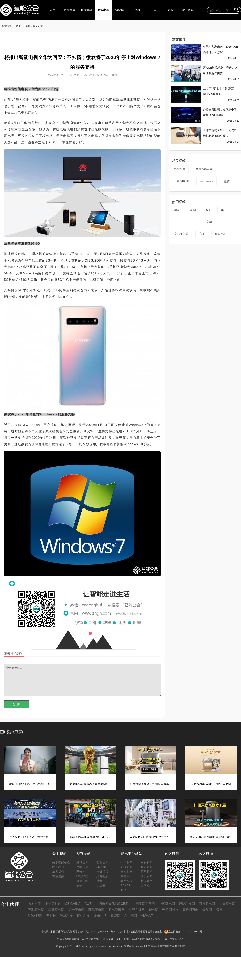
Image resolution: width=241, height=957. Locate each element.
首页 (52, 10)
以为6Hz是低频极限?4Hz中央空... (151, 837)
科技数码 (86, 10)
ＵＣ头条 (126, 871)
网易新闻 (147, 862)
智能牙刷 (220, 233)
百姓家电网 (207, 903)
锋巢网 (207, 909)
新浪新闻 (126, 867)
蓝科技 (51, 915)
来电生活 (100, 915)
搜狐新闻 (147, 876)
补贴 (193, 210)
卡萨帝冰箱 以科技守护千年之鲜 (211, 784)
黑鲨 (177, 210)
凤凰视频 (82, 880)
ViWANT (147, 915)
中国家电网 (167, 903)
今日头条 (126, 862)
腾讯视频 (82, 862)
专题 (154, 10)
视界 (171, 10)
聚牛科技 (83, 915)
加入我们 (58, 871)
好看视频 (102, 876)
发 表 (16, 704)
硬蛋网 (115, 915)
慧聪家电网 (36, 909)
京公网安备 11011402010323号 (183, 932)
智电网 (153, 909)
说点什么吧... (82, 680)
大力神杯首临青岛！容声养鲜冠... (90, 784)
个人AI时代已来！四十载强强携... (30, 837)
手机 (201, 233)
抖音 (99, 880)
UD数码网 (35, 915)
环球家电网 (96, 909)
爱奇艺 (80, 871)
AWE (88, 903)
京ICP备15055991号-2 (103, 931)
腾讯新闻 (147, 867)
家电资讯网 (116, 909)
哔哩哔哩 (82, 876)
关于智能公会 (61, 862)
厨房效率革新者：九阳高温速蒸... (151, 784)
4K (222, 210)
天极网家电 (190, 909)
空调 (209, 221)
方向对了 (34, 903)
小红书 (100, 885)
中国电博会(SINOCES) (112, 903)
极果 (219, 909)
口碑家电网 (56, 909)
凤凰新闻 (147, 871)
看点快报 (126, 880)
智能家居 (103, 10)
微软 (227, 181)
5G (208, 210)
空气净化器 (181, 233)
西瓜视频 (102, 862)
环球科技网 (187, 903)
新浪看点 (147, 880)
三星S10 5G (181, 181)
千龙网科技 (170, 909)
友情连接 (58, 876)
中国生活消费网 (143, 903)
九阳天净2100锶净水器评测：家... (211, 837)
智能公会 (179, 169)
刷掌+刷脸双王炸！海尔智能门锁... (30, 784)
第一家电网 (76, 909)
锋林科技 (66, 915)
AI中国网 (130, 915)
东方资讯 (126, 876)
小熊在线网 (137, 909)
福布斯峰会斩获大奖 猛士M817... (90, 837)
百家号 (145, 885)
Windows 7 (206, 181)
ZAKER (125, 885)
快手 (79, 885)
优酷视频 (82, 867)
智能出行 (120, 10)
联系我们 (58, 867)
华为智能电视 (204, 169)
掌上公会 (187, 10)
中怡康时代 (53, 903)
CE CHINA (72, 903)
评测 (137, 10)
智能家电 (69, 10)
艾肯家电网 (227, 903)
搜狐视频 (102, 871)
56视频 (101, 867)
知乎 (123, 890)
